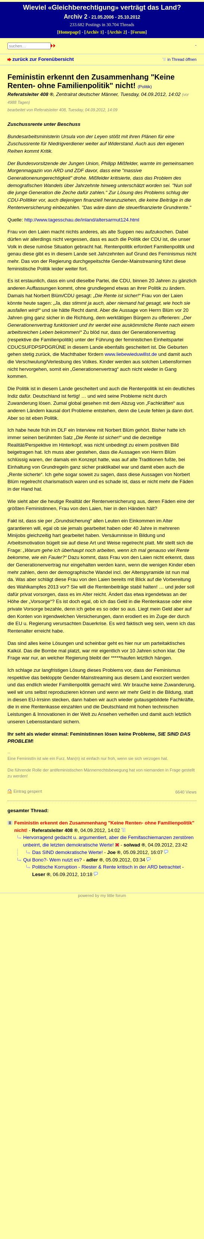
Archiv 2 (117, 32)
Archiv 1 (94, 32)
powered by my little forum (102, 895)
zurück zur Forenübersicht (43, 59)
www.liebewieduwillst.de (131, 354)
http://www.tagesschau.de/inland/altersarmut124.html (81, 220)
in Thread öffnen (182, 59)
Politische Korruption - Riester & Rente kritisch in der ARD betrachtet (106, 867)
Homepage (69, 32)
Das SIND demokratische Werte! (67, 852)
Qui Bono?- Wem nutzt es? (52, 860)
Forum (138, 32)
